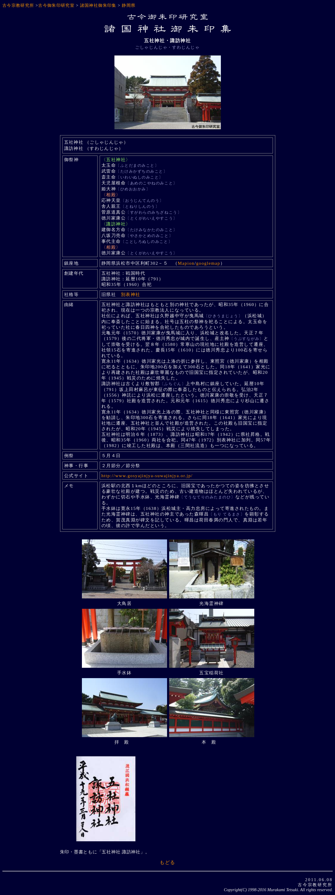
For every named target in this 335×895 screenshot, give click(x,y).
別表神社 (130, 294)
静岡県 (128, 5)
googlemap (208, 263)
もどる (167, 862)
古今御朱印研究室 (56, 5)
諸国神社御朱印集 (98, 5)
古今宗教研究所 (18, 5)
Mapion (186, 263)
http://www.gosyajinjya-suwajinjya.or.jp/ (147, 475)
